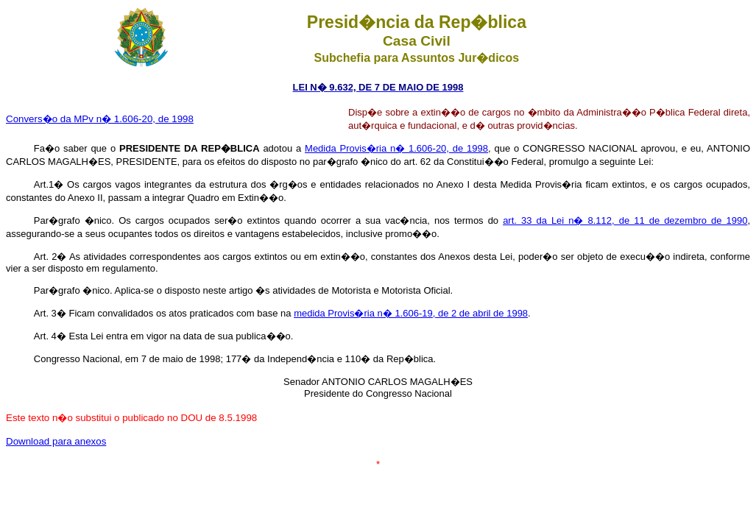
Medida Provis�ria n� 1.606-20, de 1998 (396, 148)
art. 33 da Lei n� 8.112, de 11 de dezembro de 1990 (625, 220)
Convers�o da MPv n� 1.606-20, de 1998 (100, 118)
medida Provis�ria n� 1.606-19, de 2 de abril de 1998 (411, 313)
